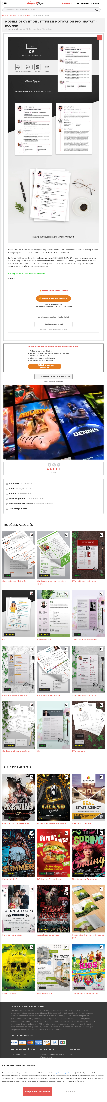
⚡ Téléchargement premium (53, 298)
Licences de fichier (18, 1054)
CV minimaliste (44, 640)
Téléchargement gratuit (53, 324)
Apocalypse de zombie (48, 935)
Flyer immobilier (44, 993)
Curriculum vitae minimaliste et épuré (51, 582)
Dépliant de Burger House (49, 879)
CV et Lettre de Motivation (14, 581)
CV (3, 640)
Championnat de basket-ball (15, 823)
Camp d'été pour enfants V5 (85, 993)
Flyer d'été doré (9, 879)
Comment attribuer (43, 504)
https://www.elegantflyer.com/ (64, 1073)
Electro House (9, 993)
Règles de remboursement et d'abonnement (52, 1055)
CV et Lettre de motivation (84, 640)
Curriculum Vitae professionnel (16, 751)
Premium (71, 3)
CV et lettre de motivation (84, 581)
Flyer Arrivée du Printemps (84, 879)
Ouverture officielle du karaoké (51, 823)
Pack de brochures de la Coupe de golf (88, 936)
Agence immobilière (81, 823)
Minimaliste (26, 483)
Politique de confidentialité (75, 1081)
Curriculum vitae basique (48, 695)
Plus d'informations (36, 499)
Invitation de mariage (12, 935)
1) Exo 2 (11, 279)
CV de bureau (78, 751)
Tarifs (72, 1054)
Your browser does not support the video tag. (53, 422)
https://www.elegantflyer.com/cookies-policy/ (80, 1075)
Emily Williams (24, 493)
